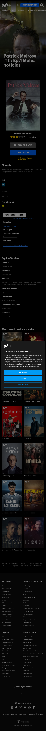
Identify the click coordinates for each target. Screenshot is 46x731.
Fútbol (21, 10)
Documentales (6, 622)
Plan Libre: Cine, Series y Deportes (33, 654)
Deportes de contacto (8, 665)
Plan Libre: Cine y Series (30, 656)
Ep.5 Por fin (7, 240)
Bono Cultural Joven (29, 668)
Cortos (4, 600)
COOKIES (40, 714)
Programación (6, 676)
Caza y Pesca (27, 622)
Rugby (3, 659)
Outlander (26, 600)
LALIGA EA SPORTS (7, 642)
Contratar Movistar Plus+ (30, 651)
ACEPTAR (23, 379)
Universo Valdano (7, 651)
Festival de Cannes (28, 611)
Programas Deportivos (30, 620)
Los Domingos (27, 586)
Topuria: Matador (7, 662)
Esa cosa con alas (9, 402)
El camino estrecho (9, 513)
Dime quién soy (30, 476)
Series (4, 10)
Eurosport (5, 668)
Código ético (27, 648)
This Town (27, 439)
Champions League (8, 639)
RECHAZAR (23, 372)
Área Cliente (27, 642)
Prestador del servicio (10, 714)
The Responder (30, 550)
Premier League (7, 645)
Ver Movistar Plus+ (28, 637)
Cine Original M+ (7, 589)
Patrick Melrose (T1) (14, 215)
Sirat (24, 594)
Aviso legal (22, 714)
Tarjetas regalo (27, 673)
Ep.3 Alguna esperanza (11, 233)
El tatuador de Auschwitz (12, 550)
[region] (23, 365)
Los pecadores (27, 591)
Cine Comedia (6, 594)
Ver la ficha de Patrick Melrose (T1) (15, 246)
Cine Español (6, 591)
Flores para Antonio (29, 597)
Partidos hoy (5, 673)
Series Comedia (6, 617)
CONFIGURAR (23, 385)
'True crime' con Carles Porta (32, 608)
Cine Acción (5, 597)
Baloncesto (5, 654)
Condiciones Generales (30, 645)
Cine (12, 10)
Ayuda (23, 692)
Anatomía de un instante (30, 603)
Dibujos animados (28, 617)
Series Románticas (7, 611)
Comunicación (27, 676)
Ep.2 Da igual (7, 230)
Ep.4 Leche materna (10, 237)
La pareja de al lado (32, 402)
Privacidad (32, 714)
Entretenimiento (7, 625)
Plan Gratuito (27, 662)
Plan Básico (26, 659)
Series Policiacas (7, 614)
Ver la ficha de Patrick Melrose (24, 218)
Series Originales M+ (8, 608)
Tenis (3, 656)
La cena (25, 589)
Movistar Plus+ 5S (28, 625)
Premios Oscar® (28, 614)
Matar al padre (8, 476)
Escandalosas (29, 513)
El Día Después (6, 648)
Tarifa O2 (26, 671)
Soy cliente (23, 145)
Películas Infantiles (7, 603)
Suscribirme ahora (29, 5)
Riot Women (7, 439)
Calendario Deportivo (8, 671)
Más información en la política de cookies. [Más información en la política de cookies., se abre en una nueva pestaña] (25, 366)
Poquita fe (26, 605)
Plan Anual (26, 665)
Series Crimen (6, 620)
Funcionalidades (28, 639)
